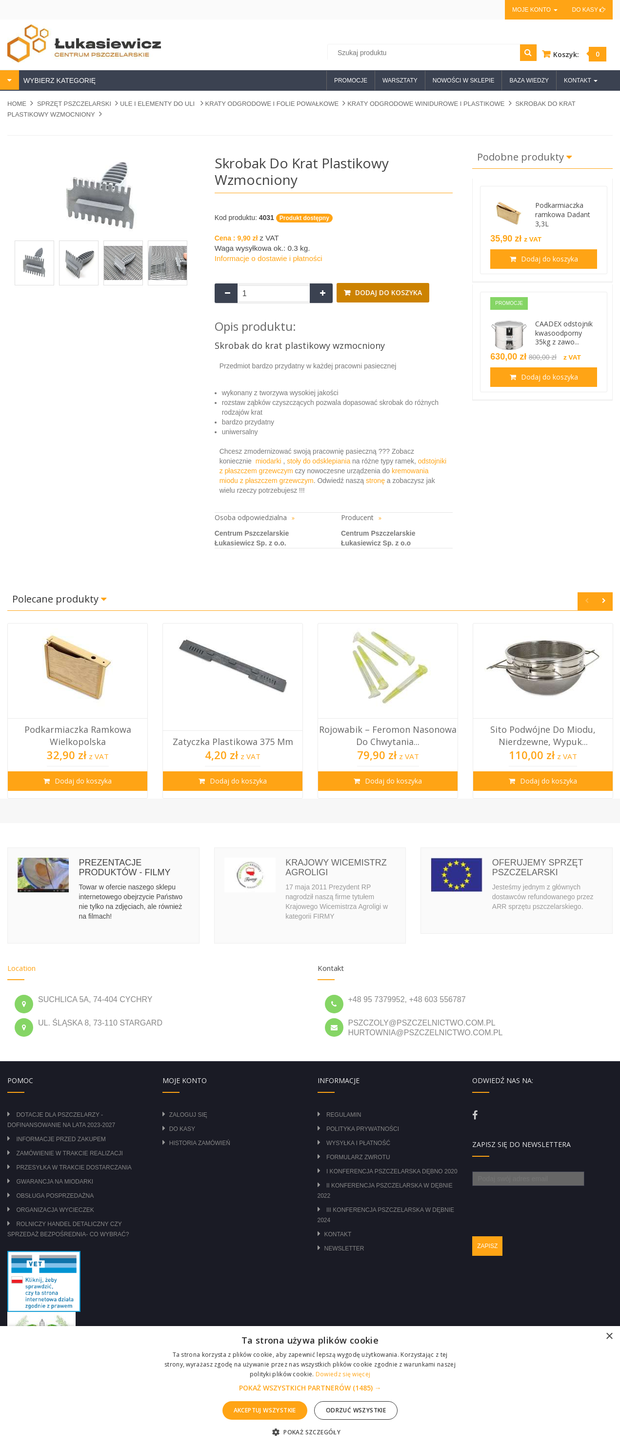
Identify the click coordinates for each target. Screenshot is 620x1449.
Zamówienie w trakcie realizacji (69, 1153)
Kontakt (338, 1234)
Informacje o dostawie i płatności (268, 258)
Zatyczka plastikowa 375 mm (233, 741)
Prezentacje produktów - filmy (124, 867)
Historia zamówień (199, 1143)
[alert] (310, 1387)
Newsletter (344, 1248)
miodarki (268, 461)
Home (16, 103)
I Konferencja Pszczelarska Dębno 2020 (392, 1171)
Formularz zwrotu (358, 1157)
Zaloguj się (188, 1114)
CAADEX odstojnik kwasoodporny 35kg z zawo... (564, 333)
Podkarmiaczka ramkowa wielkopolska (77, 735)
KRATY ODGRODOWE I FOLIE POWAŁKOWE (272, 103)
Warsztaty (400, 80)
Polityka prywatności (362, 1129)
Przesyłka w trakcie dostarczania (73, 1167)
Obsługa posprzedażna (55, 1195)
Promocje (350, 80)
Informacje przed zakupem (60, 1139)
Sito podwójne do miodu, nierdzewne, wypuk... (543, 735)
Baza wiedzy (529, 80)
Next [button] (604, 601)
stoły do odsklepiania (318, 461)
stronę (375, 480)
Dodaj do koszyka (387, 292)
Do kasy (588, 9)
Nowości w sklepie (464, 80)
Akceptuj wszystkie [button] (265, 1410)
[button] (310, 1388)
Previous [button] (587, 601)
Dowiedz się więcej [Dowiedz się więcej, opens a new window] (343, 1374)
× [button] (609, 1336)
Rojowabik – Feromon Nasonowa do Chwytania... (388, 735)
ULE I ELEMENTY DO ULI (158, 103)
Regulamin (343, 1114)
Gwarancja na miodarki (54, 1181)
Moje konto (534, 9)
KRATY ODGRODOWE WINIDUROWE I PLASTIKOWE (425, 103)
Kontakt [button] (581, 80)
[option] (77, 711)
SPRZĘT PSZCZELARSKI (74, 103)
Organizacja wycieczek (55, 1210)
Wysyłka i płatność (358, 1143)
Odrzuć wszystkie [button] (356, 1410)
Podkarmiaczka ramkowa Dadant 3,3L (562, 214)
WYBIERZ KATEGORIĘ (58, 80)
